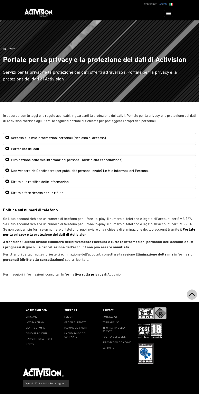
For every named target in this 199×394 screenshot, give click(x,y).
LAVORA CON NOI (35, 322)
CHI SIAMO (31, 317)
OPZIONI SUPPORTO (75, 322)
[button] (171, 4)
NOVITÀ (30, 344)
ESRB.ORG (108, 348)
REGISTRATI (150, 4)
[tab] (99, 138)
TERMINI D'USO (111, 322)
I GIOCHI (68, 317)
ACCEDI (163, 4)
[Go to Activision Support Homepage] (41, 13)
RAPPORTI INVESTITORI (39, 339)
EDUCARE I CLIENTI (36, 333)
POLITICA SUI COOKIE (114, 337)
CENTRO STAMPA (35, 328)
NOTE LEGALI (110, 317)
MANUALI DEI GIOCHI (75, 328)
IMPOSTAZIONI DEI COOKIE (117, 342)
